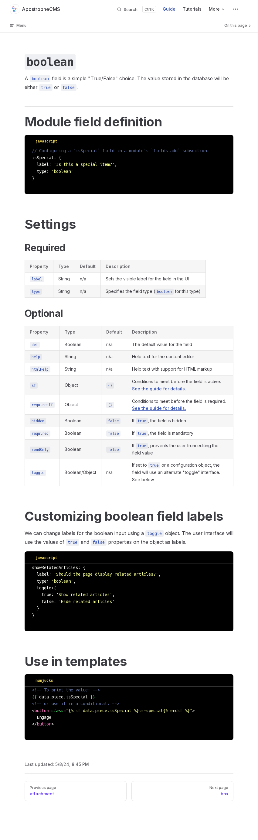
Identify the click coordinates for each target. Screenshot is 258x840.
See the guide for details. (159, 388)
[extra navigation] (235, 9)
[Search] (136, 9)
